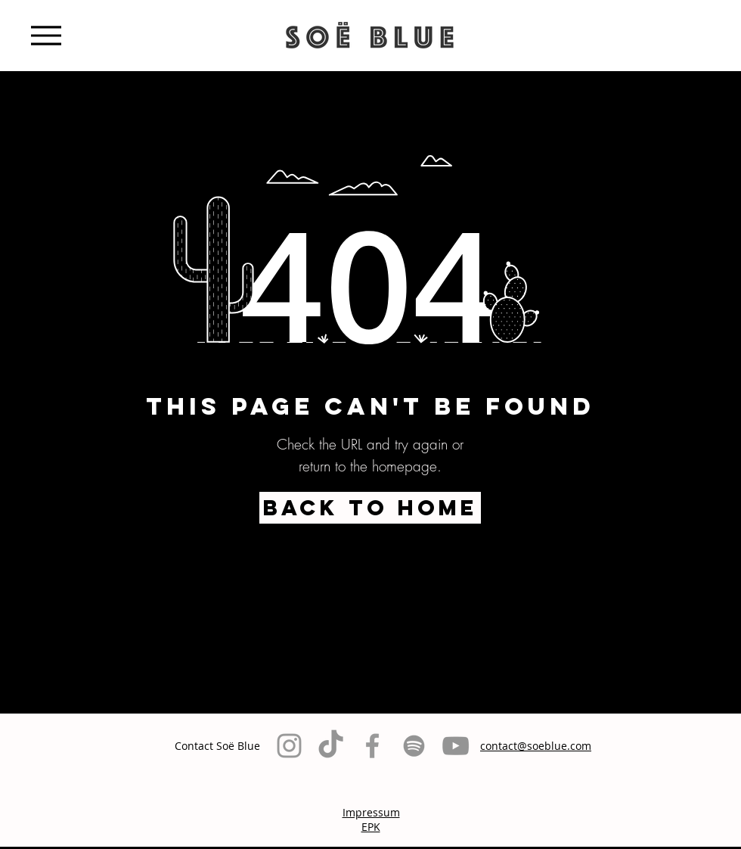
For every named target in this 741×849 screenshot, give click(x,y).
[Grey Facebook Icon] (372, 745)
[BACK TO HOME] (370, 508)
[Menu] (46, 35)
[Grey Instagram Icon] (289, 745)
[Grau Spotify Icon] (414, 745)
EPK (370, 826)
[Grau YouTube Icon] (455, 745)
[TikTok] (331, 745)
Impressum (371, 812)
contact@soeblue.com (535, 746)
